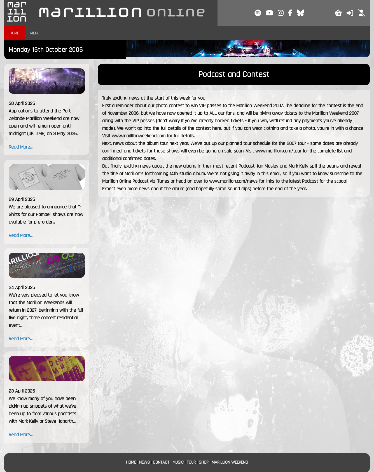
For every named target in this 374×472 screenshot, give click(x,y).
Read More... (20, 147)
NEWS (144, 462)
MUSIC (178, 462)
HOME (14, 33)
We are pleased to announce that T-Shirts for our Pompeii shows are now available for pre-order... (46, 214)
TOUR (191, 462)
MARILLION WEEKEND (230, 462)
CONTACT (161, 462)
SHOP (204, 462)
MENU (34, 33)
